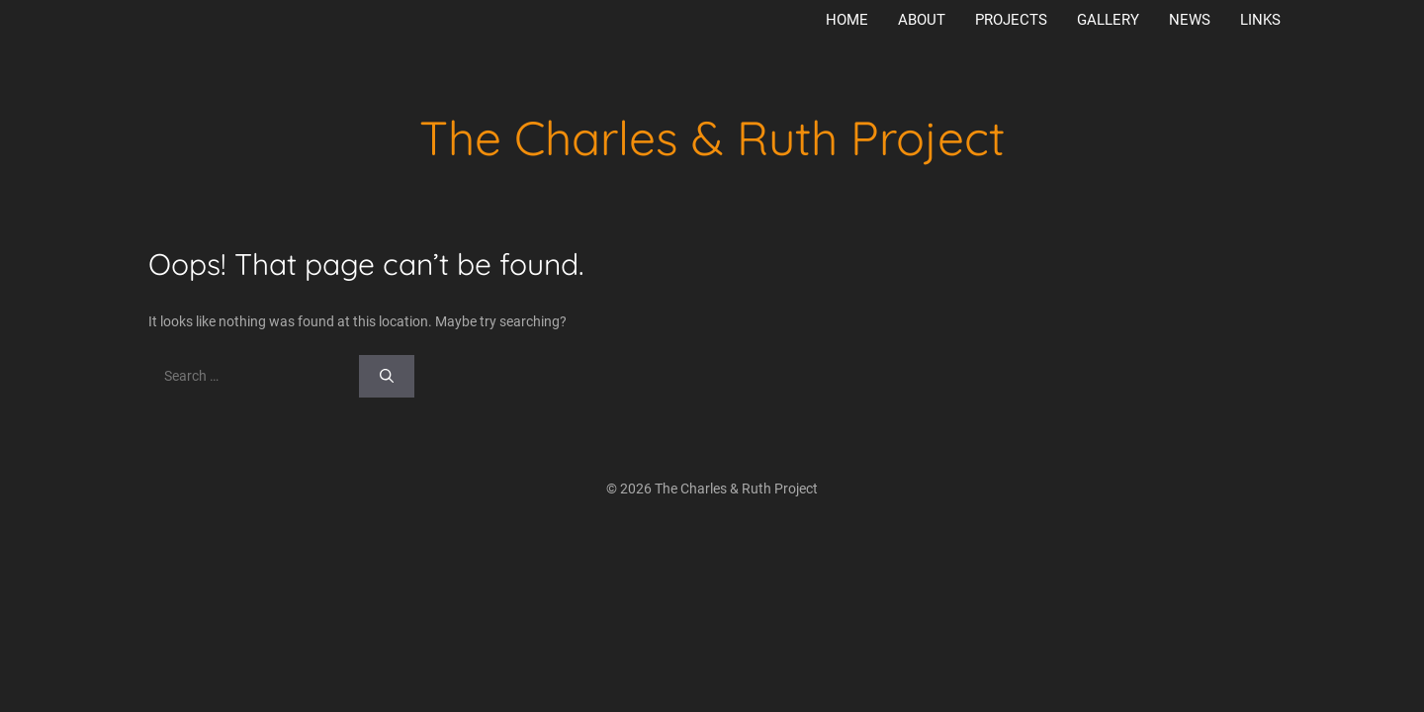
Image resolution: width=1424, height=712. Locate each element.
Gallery (1108, 20)
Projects (1011, 20)
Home (847, 20)
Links (1260, 20)
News (1189, 20)
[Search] (386, 376)
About (921, 20)
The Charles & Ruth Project (712, 137)
